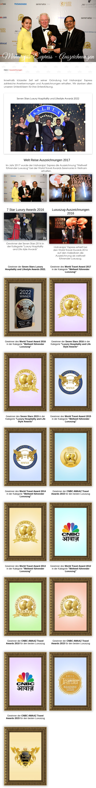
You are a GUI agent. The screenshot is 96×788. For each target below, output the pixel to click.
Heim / (6, 70)
